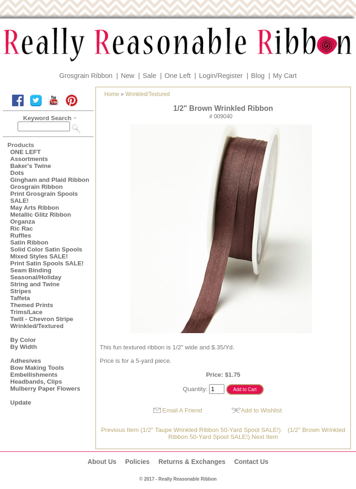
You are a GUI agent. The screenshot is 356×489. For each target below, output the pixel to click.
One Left (178, 75)
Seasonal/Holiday (35, 277)
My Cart (285, 75)
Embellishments (33, 374)
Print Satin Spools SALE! (46, 263)
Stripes (20, 291)
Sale (149, 75)
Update (20, 402)
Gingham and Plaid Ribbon (49, 179)
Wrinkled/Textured (37, 325)
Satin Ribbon (29, 242)
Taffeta (20, 298)
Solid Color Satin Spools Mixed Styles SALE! (46, 253)
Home (111, 94)
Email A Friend (182, 410)
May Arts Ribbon (34, 207)
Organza (22, 221)
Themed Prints (31, 305)
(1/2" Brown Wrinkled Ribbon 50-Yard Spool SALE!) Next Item (256, 433)
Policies (137, 461)
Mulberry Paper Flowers (45, 388)
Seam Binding (30, 270)
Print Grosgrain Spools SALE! (44, 197)
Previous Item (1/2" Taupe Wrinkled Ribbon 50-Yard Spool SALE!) (191, 429)
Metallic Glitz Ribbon (40, 214)
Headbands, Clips (36, 381)
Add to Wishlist (261, 410)
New (127, 75)
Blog (258, 75)
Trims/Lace (26, 312)
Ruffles (20, 235)
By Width (23, 346)
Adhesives (25, 360)
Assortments (29, 158)
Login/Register (221, 75)
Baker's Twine (30, 165)
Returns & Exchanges (192, 461)
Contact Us (251, 461)
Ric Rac (21, 228)
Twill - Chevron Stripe (41, 318)
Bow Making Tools (37, 367)
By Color (23, 339)
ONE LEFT (25, 151)
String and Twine (34, 284)
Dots (17, 172)
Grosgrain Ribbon (86, 75)
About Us (102, 461)
